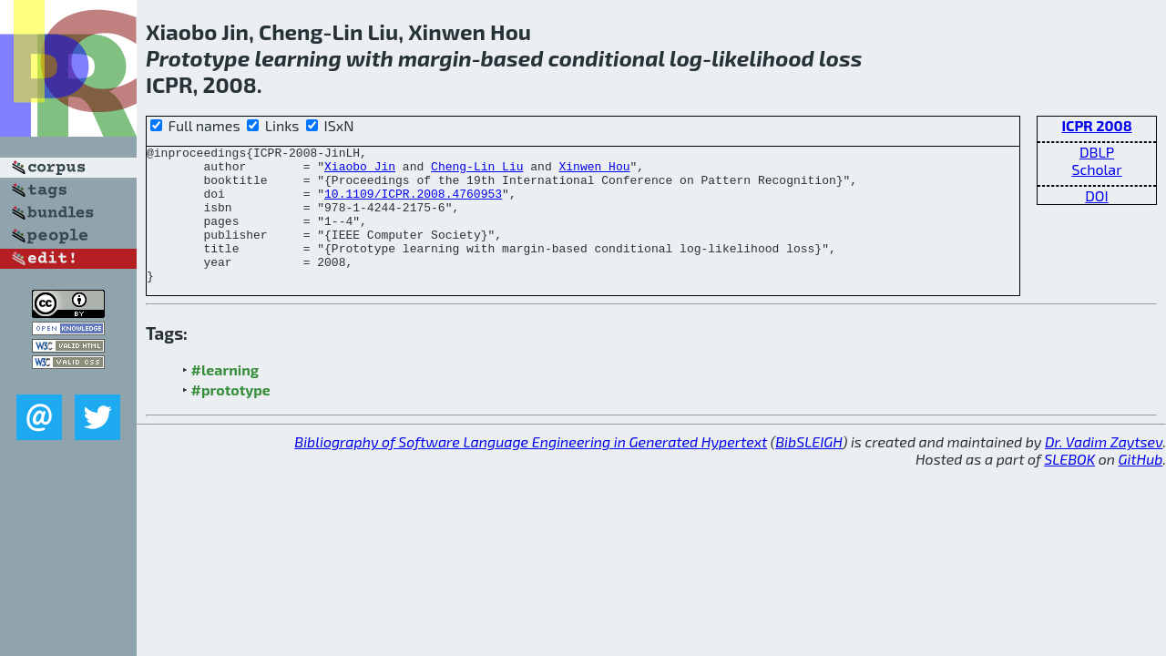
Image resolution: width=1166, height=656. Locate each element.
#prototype (231, 416)
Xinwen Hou (593, 171)
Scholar (1096, 169)
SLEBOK (1069, 486)
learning (297, 58)
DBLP (1096, 151)
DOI (1097, 195)
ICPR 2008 (1096, 125)
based (512, 58)
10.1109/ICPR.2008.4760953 (413, 204)
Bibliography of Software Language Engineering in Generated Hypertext (530, 468)
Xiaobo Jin (359, 171)
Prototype (198, 58)
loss (840, 58)
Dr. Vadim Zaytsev (1103, 468)
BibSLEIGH (808, 468)
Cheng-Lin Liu (477, 171)
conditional (606, 58)
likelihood (762, 58)
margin (435, 58)
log (686, 58)
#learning (225, 396)
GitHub (1141, 486)
